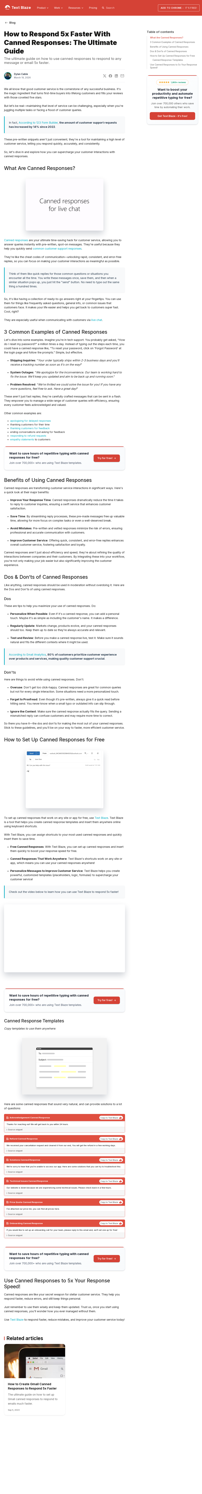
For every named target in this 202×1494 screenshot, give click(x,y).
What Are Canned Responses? (166, 37)
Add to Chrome (179, 7)
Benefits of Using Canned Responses (169, 46)
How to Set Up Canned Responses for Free (172, 55)
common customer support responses (57, 248)
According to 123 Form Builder (38, 122)
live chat (96, 320)
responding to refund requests (28, 435)
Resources (74, 8)
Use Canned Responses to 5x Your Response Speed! (173, 66)
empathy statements (22, 439)
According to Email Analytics (27, 654)
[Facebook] (110, 76)
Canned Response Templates (168, 60)
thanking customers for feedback (30, 428)
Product (41, 8)
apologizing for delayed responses (30, 420)
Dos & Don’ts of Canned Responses (168, 51)
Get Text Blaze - (172, 116)
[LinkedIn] (116, 76)
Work (57, 8)
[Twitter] (104, 75)
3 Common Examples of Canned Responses (172, 42)
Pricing (93, 7)
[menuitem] (43, 7)
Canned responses (16, 240)
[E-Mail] (122, 76)
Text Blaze (21, 7)
